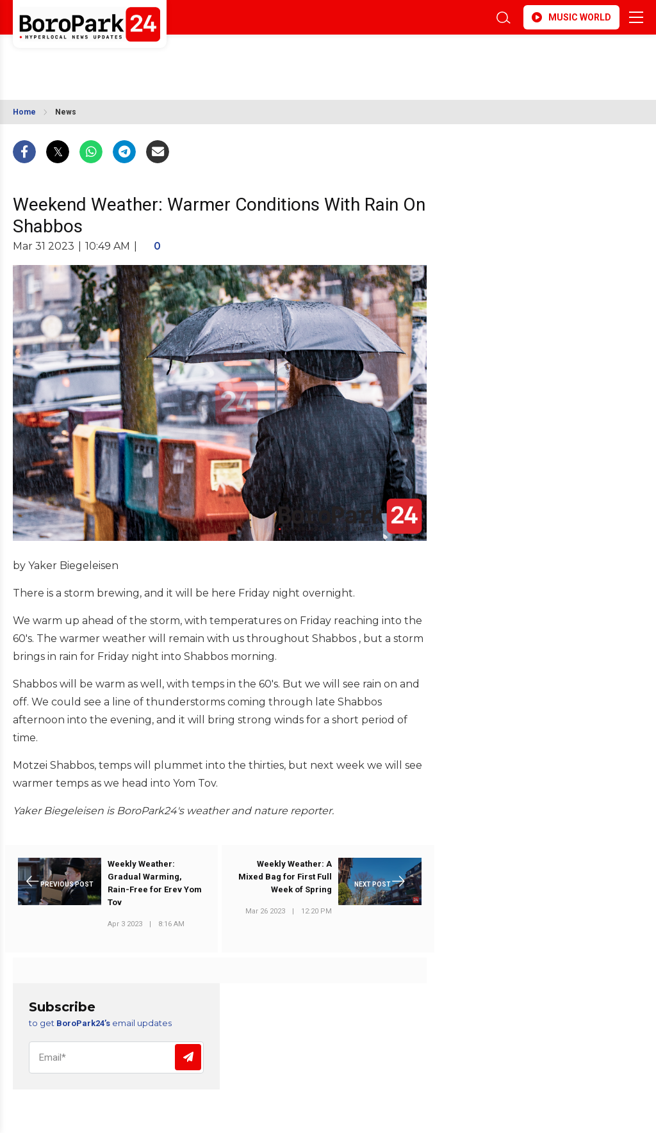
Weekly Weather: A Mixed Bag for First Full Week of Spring (285, 876)
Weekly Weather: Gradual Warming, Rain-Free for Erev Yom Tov (155, 883)
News (65, 112)
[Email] (116, 1057)
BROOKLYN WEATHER (126, 59)
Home (24, 112)
